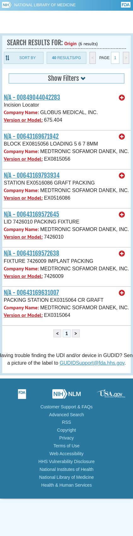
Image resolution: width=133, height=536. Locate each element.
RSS (66, 422)
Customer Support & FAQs (66, 406)
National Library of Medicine (45, 5)
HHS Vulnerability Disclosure (66, 461)
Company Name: (21, 112)
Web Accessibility (66, 453)
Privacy (66, 437)
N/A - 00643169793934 (32, 175)
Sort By (27, 58)
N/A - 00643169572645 (31, 214)
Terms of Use (66, 445)
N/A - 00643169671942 (31, 136)
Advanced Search (66, 414)
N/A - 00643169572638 (31, 253)
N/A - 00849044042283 (32, 97)
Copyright (66, 430)
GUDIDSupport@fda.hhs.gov (92, 363)
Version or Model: (23, 120)
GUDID (67, 22)
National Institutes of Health (66, 469)
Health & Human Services (66, 485)
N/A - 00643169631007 (31, 292)
